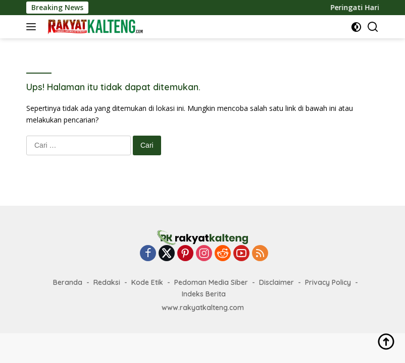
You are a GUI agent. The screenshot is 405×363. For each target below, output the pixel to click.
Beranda (67, 282)
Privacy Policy (328, 282)
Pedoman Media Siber (211, 282)
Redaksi (106, 282)
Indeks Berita (204, 293)
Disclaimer (276, 282)
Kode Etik (147, 282)
